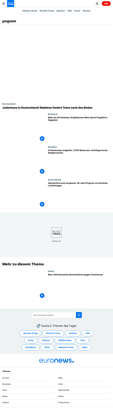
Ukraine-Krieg (30, 10)
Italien (51, 271)
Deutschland (8, 104)
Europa (5, 378)
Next (4, 390)
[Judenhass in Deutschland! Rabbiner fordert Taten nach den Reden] (56, 107)
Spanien (60, 10)
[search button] (79, 315)
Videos (5, 402)
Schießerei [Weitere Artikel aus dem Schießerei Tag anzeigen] (30, 347)
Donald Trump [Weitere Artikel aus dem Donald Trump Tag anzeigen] (53, 333)
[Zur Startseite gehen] (10, 3)
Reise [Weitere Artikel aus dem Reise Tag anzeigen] (47, 347)
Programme (63, 402)
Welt (60, 378)
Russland (52, 114)
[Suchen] (56, 315)
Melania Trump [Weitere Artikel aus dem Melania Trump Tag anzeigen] (66, 347)
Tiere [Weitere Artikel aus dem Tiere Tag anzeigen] (82, 340)
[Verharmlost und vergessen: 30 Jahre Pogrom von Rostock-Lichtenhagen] (79, 195)
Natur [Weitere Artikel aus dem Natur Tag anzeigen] (85, 347)
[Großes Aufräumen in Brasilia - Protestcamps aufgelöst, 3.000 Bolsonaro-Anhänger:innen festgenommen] (79, 162)
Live (106, 3)
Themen (6, 371)
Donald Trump (47, 10)
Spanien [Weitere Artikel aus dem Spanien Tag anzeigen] (73, 333)
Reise (5, 396)
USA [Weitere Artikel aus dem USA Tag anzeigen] (88, 333)
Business (6, 384)
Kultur (61, 396)
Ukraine (86, 10)
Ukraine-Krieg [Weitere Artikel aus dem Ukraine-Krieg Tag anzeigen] (30, 333)
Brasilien (52, 147)
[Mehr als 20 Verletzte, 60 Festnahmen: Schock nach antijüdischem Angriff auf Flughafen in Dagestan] (79, 129)
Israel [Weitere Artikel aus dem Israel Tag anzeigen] (31, 340)
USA (69, 10)
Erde (60, 384)
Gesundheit (63, 390)
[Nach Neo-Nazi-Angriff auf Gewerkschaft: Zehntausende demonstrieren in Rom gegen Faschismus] (79, 286)
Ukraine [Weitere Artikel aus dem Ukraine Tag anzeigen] (46, 340)
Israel (77, 10)
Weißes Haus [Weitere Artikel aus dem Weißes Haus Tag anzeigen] (65, 340)
